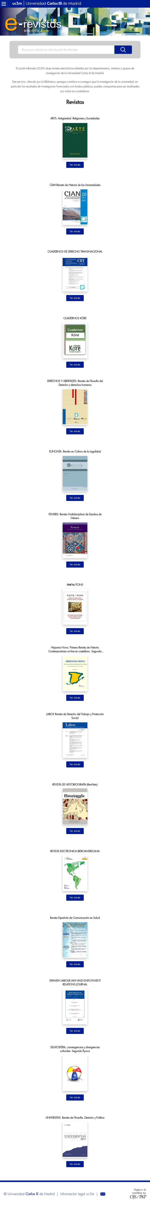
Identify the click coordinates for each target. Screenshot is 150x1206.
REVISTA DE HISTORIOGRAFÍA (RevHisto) (74, 784)
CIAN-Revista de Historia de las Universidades (75, 185)
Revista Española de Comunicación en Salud (75, 917)
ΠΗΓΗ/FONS (75, 584)
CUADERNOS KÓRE (74, 318)
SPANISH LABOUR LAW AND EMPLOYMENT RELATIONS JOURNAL (75, 982)
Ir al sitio (75, 165)
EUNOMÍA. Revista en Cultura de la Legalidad (75, 451)
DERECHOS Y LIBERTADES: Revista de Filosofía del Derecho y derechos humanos (75, 383)
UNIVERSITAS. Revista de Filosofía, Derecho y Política (74, 1117)
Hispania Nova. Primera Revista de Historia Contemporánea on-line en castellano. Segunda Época (74, 649)
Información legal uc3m (77, 1194)
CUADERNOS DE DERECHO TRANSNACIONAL (75, 251)
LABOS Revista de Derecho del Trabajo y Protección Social (75, 716)
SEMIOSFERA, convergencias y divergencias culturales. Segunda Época (75, 1049)
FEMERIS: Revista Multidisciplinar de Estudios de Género (75, 516)
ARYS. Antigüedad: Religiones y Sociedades (74, 118)
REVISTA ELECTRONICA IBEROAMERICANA (75, 851)
